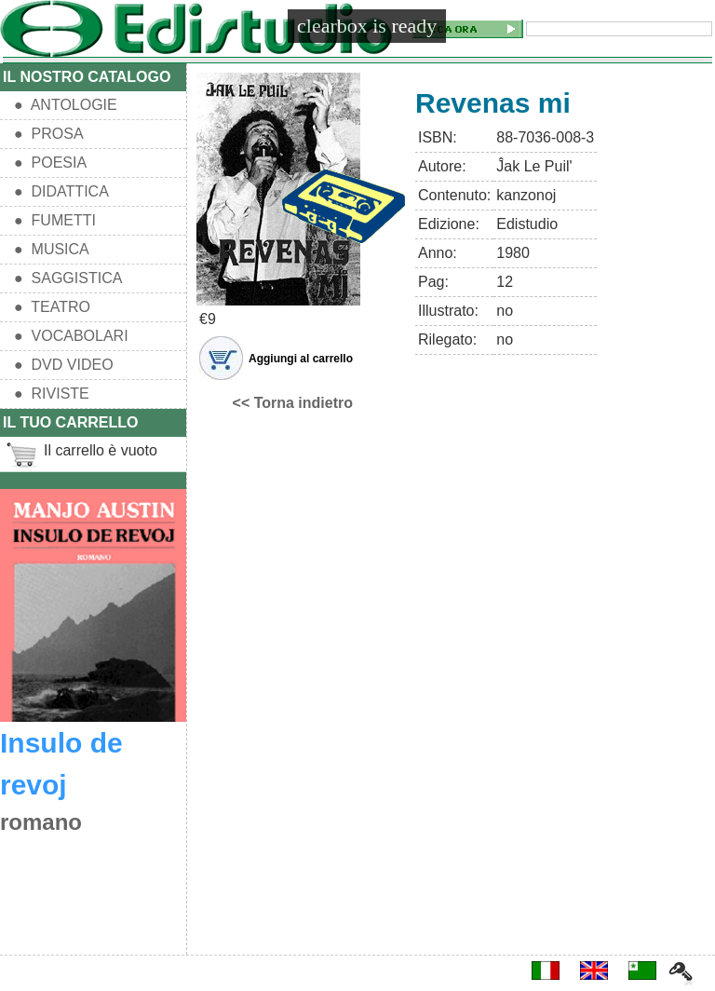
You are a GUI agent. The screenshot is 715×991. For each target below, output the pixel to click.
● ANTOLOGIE (65, 105)
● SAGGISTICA (68, 278)
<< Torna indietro (293, 403)
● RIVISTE (51, 393)
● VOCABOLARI (71, 336)
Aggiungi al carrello (301, 358)
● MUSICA (51, 249)
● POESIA (50, 162)
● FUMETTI (55, 220)
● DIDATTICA (61, 191)
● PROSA (49, 134)
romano (41, 822)
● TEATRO (52, 307)
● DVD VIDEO (64, 365)
